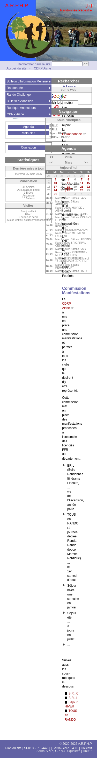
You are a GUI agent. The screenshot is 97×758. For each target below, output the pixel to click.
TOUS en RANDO (60, 137)
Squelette (73, 751)
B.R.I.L (73, 698)
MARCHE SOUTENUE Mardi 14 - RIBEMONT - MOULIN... (72, 260)
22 (88, 186)
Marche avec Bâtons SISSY (71, 271)
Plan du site (13, 748)
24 (55, 190)
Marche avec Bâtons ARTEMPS (67, 203)
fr (88, 5)
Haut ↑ (87, 751)
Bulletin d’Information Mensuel (27, 81)
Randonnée (15, 88)
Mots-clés (28, 133)
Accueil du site (16, 68)
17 (55, 186)
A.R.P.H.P (16, 5)
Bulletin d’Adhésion (20, 101)
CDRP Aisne (42, 68)
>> (86, 162)
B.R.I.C (74, 693)
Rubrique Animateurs (21, 108)
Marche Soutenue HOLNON (71, 229)
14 (81, 183)
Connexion (28, 147)
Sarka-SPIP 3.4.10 (65, 748)
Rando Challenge (19, 94)
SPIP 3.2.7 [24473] (37, 748)
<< (51, 157)
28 (81, 190)
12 (68, 183)
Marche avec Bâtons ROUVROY (67, 225)
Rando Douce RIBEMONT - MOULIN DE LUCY (71, 254)
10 (55, 183)
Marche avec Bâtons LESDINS (73, 239)
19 (68, 186)
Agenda (28, 127)
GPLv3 (60, 751)
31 (55, 193)
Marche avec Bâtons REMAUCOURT (67, 266)
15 (88, 183)
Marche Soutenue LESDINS (71, 214)
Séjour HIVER (57, 133)
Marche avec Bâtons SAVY (70, 198)
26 (68, 190)
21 (81, 186)
